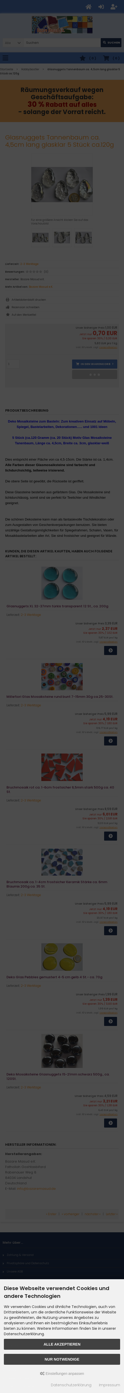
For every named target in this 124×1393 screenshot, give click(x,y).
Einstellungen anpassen (62, 1373)
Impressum (109, 1385)
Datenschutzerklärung (71, 1385)
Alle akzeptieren (62, 1344)
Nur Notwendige (62, 1359)
